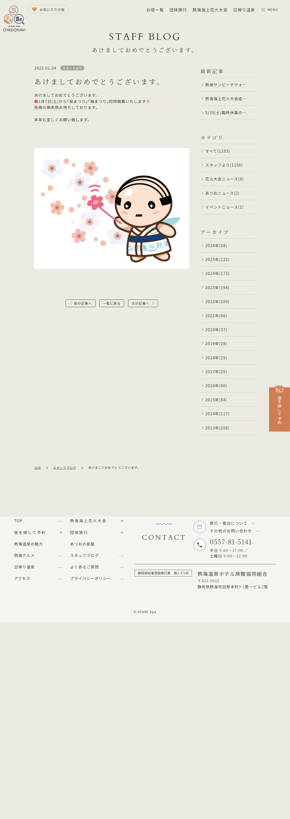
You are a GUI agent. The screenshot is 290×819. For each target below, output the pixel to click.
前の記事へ (83, 303)
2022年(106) (217, 301)
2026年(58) (216, 245)
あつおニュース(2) (222, 193)
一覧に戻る (112, 303)
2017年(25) (216, 371)
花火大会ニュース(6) (224, 179)
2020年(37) (216, 329)
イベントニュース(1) (224, 207)
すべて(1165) (217, 151)
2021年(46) (216, 315)
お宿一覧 (155, 10)
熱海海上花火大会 (210, 10)
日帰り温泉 (244, 10)
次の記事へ (141, 303)
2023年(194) (217, 287)
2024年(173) (217, 273)
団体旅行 (178, 10)
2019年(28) (216, 343)
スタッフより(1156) (224, 165)
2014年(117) (217, 413)
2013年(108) (217, 428)
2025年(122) (217, 259)
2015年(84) (216, 399)
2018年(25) (216, 357)
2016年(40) (216, 385)
